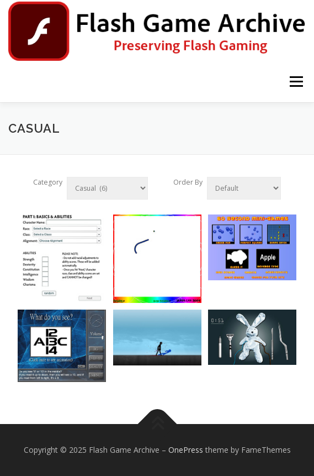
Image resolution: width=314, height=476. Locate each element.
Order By (188, 182)
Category (47, 182)
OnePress (185, 449)
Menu (295, 81)
